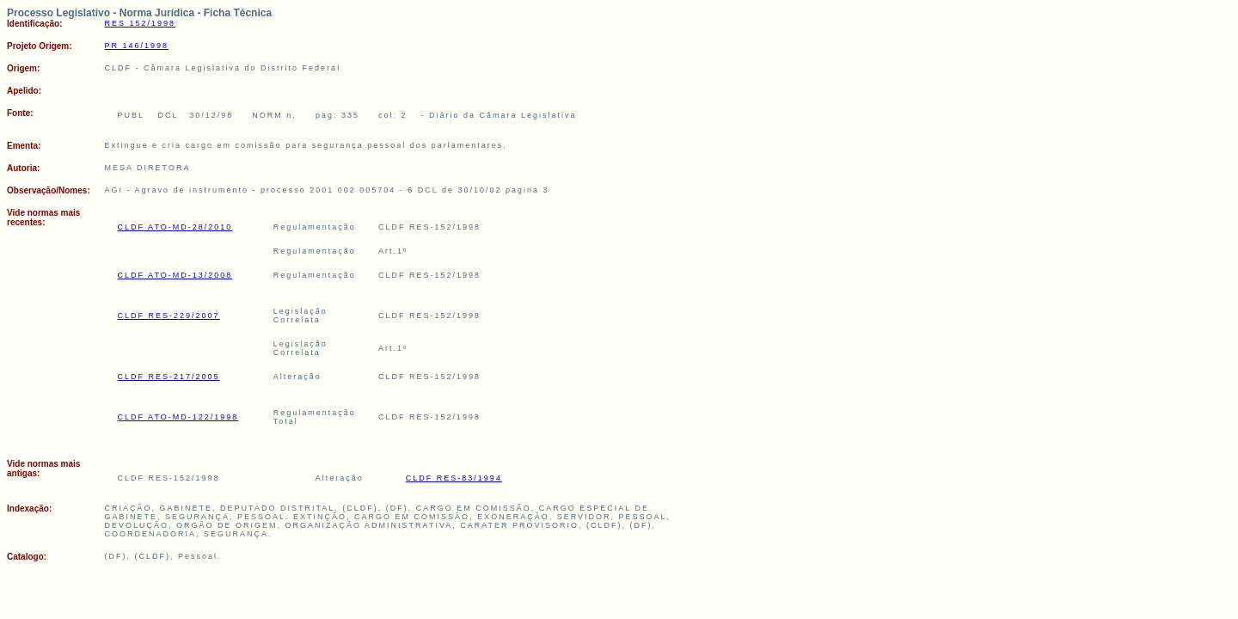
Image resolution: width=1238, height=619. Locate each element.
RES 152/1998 (140, 23)
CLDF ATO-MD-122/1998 (178, 417)
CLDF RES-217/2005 (169, 376)
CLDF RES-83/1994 (454, 478)
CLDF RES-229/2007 (169, 315)
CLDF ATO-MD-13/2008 (175, 275)
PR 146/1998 (137, 45)
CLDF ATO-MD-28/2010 (175, 227)
